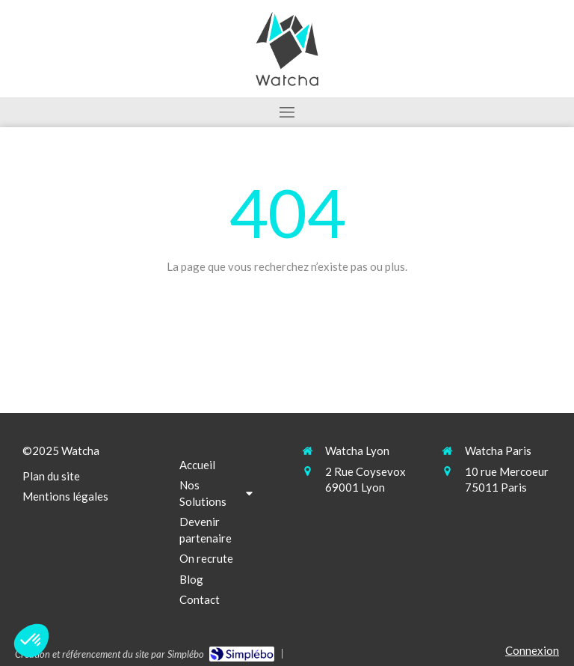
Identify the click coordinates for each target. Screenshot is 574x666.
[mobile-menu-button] (287, 112)
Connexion (532, 650)
